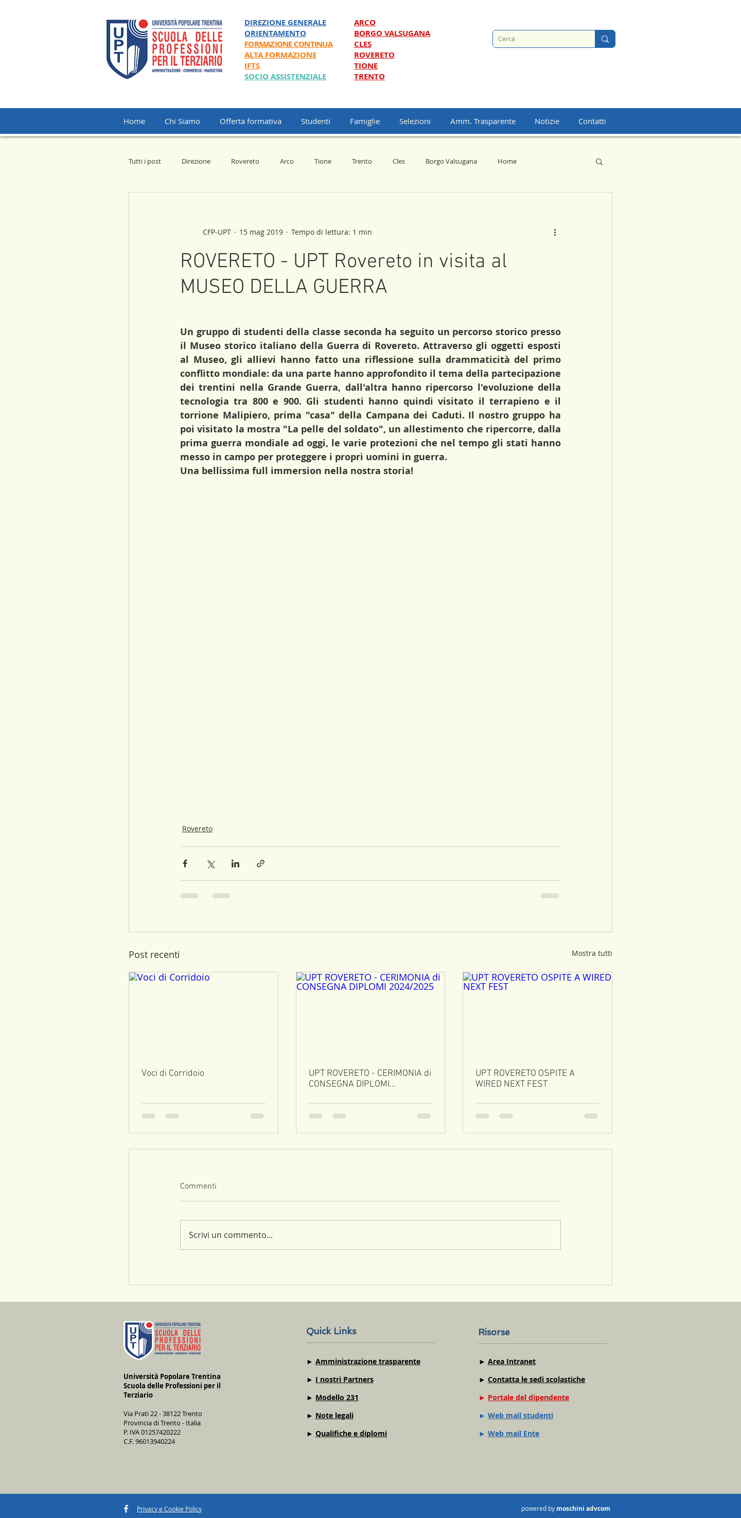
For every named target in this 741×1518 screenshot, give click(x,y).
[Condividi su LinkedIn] (235, 863)
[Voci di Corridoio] (203, 1014)
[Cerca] (535, 38)
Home (507, 161)
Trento (362, 161)
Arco (287, 161)
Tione (322, 161)
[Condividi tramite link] (261, 863)
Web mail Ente (513, 1433)
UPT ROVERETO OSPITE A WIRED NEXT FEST (525, 1079)
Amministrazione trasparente (367, 1361)
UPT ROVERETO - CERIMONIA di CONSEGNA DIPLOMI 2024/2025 (370, 1079)
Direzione (196, 161)
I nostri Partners (344, 1379)
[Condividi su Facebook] (185, 863)
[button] (419, 121)
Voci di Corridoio (173, 1073)
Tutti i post (145, 161)
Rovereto (245, 161)
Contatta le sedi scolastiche (536, 1379)
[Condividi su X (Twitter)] (210, 863)
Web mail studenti (520, 1415)
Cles (399, 161)
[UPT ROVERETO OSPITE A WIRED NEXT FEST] (537, 1014)
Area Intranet (512, 1361)
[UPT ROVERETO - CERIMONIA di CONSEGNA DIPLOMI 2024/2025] (370, 1014)
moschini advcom (583, 1508)
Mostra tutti (592, 953)
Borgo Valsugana (451, 161)
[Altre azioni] (555, 231)
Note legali (334, 1415)
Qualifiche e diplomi (351, 1433)
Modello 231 (337, 1397)
